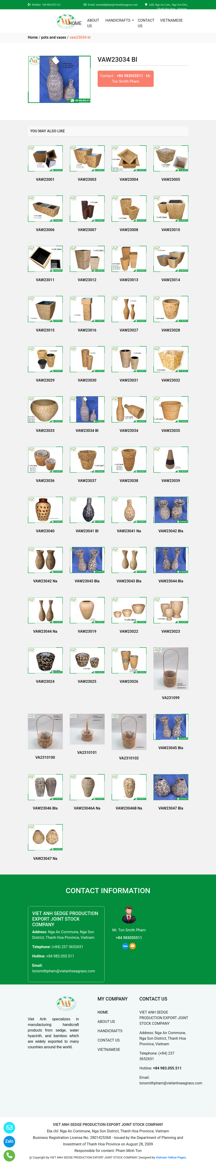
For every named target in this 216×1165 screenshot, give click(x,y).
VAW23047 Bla (170, 808)
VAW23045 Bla (170, 748)
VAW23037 (87, 480)
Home (33, 37)
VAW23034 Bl (87, 430)
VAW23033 (45, 430)
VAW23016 (87, 330)
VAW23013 (129, 280)
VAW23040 (45, 531)
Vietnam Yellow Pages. (171, 1157)
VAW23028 (171, 330)
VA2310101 (87, 752)
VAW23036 (45, 480)
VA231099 (170, 698)
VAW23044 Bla (170, 581)
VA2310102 (129, 758)
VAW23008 (129, 230)
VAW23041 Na (129, 531)
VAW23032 (171, 380)
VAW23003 (87, 179)
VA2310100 (45, 757)
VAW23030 (87, 380)
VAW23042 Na (45, 581)
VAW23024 (45, 681)
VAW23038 (129, 480)
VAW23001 (45, 179)
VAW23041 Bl (87, 531)
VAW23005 (171, 179)
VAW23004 (129, 179)
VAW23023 (171, 631)
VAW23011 (45, 280)
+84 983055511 (130, 76)
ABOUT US (93, 23)
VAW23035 (171, 430)
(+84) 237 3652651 (67, 947)
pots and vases (53, 37)
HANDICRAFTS (118, 20)
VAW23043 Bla (87, 581)
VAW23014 (171, 280)
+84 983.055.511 (60, 956)
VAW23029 (45, 380)
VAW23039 (171, 480)
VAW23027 (129, 330)
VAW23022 (129, 631)
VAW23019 (87, 631)
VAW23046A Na (87, 808)
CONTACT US (146, 23)
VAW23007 (87, 230)
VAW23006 (45, 230)
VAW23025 (87, 681)
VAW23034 (129, 430)
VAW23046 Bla (45, 808)
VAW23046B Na (129, 808)
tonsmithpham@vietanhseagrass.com (63, 971)
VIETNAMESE (171, 20)
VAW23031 (129, 380)
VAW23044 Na (45, 631)
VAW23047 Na (45, 858)
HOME (75, 23)
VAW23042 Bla (170, 531)
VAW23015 (45, 330)
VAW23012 (87, 280)
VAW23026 (129, 681)
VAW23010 (171, 230)
